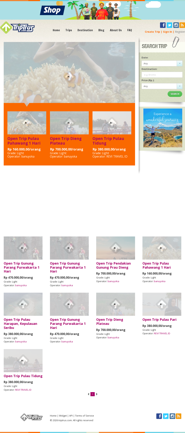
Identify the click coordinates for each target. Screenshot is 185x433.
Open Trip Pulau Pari (159, 319)
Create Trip (152, 31)
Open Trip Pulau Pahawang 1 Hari (24, 141)
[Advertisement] (92, 203)
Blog (101, 30)
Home (56, 30)
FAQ (129, 30)
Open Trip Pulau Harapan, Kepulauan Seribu (20, 323)
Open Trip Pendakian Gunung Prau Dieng (113, 265)
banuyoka (27, 156)
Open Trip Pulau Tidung (108, 141)
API (71, 415)
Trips (68, 30)
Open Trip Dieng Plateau (66, 141)
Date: (145, 57)
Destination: (149, 69)
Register (180, 31)
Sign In (167, 31)
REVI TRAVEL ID (116, 156)
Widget (63, 415)
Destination (85, 30)
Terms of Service (84, 415)
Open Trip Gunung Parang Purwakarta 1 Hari (21, 267)
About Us (116, 30)
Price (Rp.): (148, 80)
